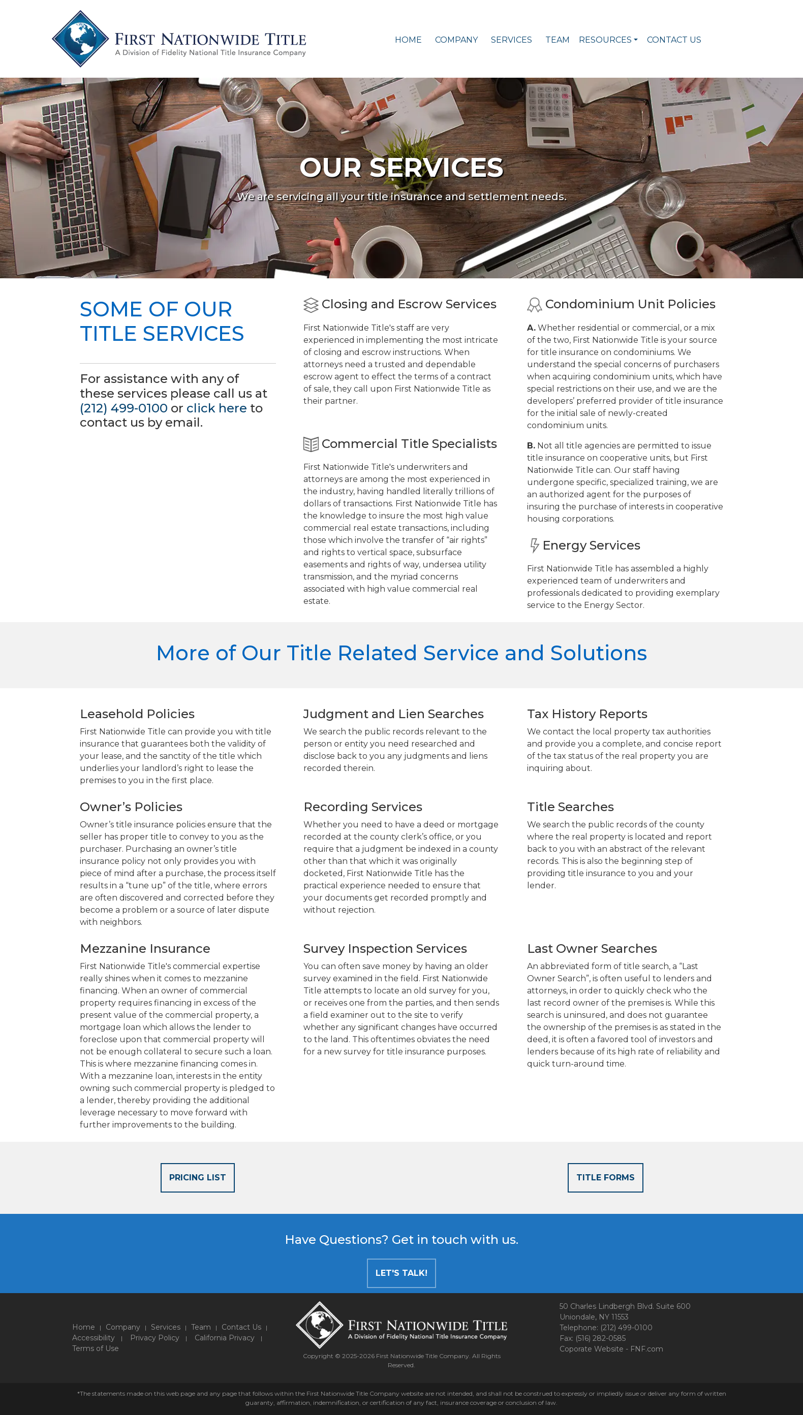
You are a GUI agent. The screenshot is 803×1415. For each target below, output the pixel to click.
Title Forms (605, 1177)
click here (217, 408)
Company (456, 40)
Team (557, 40)
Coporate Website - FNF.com (611, 1349)
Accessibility (93, 1337)
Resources (605, 40)
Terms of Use (95, 1348)
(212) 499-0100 (124, 408)
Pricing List (197, 1177)
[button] (636, 40)
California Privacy (225, 1337)
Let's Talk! (401, 1273)
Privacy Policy (154, 1337)
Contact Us (674, 40)
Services (511, 40)
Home (408, 40)
